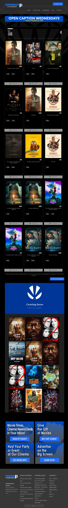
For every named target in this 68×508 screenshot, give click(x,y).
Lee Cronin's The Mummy (26, 494)
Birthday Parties (53, 489)
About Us (51, 494)
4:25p (13, 74)
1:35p (7, 214)
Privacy (51, 496)
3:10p (47, 260)
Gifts (53, 10)
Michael (22, 485)
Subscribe (51, 483)
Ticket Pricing (52, 485)
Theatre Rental (52, 487)
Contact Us (52, 480)
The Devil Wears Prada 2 (41, 500)
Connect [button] (59, 10)
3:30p (7, 167)
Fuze (21, 480)
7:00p (47, 74)
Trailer (13, 83)
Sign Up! (58, 4)
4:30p (27, 167)
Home (28, 10)
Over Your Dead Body (25, 483)
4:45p (32, 74)
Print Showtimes (57, 279)
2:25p (47, 214)
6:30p (13, 167)
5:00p (47, 120)
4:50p (27, 214)
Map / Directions (53, 478)
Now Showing (36, 10)
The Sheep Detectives (40, 491)
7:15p (13, 120)
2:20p (27, 74)
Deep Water (38, 502)
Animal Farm (38, 496)
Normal (22, 496)
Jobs (50, 492)
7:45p (47, 167)
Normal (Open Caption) (26, 487)
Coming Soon (46, 10)
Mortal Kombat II (39, 493)
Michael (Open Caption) (26, 478)
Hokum (36, 498)
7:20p (27, 120)
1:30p (7, 74)
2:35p (7, 120)
